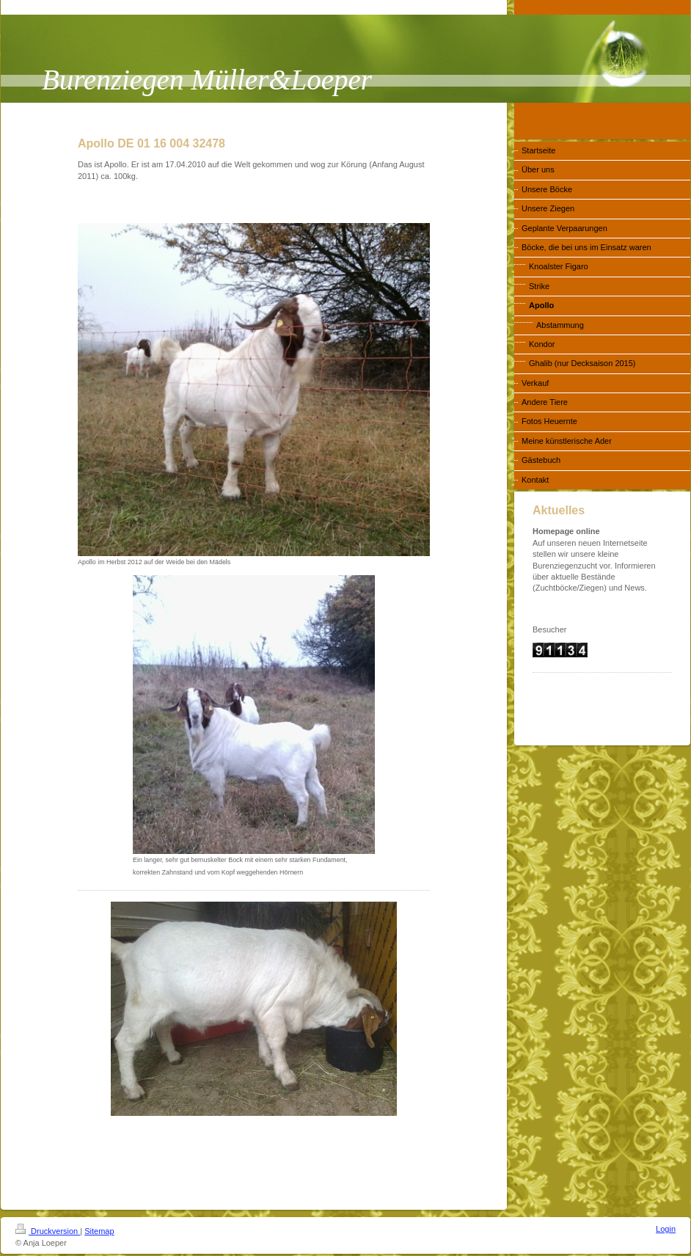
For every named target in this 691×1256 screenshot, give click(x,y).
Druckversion (47, 1231)
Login (666, 1228)
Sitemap (99, 1231)
